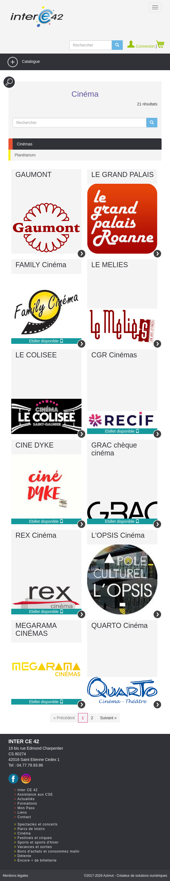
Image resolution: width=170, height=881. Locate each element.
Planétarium (25, 155)
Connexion (141, 46)
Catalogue (23, 61)
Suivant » (108, 718)
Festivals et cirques (34, 838)
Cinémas (24, 144)
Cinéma (24, 833)
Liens (22, 812)
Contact (24, 817)
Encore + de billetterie (36, 860)
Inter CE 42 (27, 790)
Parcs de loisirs (31, 829)
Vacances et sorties (34, 847)
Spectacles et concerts (37, 824)
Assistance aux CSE (35, 794)
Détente (24, 856)
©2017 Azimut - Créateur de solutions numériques (125, 876)
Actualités (26, 799)
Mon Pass (26, 808)
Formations (27, 803)
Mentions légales (15, 876)
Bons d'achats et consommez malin (48, 851)
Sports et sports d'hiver (37, 842)
